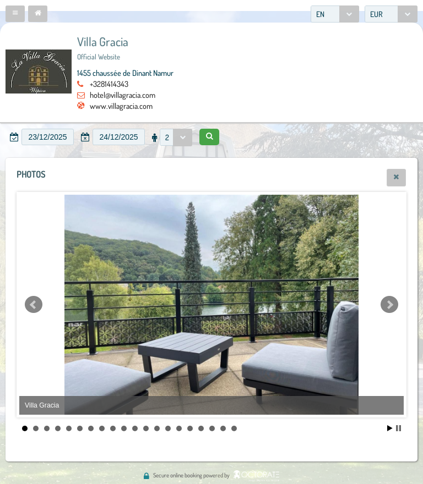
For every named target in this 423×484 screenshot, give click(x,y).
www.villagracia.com (121, 106)
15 (179, 428)
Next (389, 305)
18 (212, 428)
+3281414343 (109, 84)
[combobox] (335, 14)
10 (124, 428)
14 (168, 428)
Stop (398, 428)
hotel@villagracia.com (122, 95)
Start (390, 428)
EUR (376, 14)
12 (146, 428)
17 (201, 428)
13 (157, 428)
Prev (33, 305)
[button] (15, 14)
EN (320, 14)
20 (234, 428)
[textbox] (47, 137)
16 (190, 428)
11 (135, 428)
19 (223, 428)
